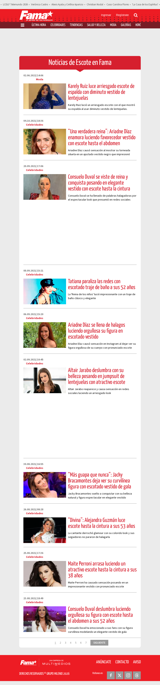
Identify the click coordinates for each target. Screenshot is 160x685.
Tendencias (76, 25)
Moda (113, 25)
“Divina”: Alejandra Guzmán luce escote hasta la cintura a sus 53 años (101, 523)
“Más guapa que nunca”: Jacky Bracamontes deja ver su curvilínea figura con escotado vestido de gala (99, 481)
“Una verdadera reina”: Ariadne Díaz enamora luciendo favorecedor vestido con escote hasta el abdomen (101, 137)
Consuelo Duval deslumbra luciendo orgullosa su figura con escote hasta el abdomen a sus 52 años (100, 615)
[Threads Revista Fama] (137, 675)
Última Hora (39, 25)
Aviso (137, 662)
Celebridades (58, 25)
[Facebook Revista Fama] (111, 675)
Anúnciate (103, 662)
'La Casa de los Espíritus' (145, 4)
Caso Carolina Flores (118, 4)
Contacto (122, 662)
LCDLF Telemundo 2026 (15, 4)
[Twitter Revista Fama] (119, 675)
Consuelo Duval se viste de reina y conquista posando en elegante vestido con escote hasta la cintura (99, 183)
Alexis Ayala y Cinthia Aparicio (67, 4)
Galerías (126, 25)
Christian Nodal (95, 4)
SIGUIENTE (99, 642)
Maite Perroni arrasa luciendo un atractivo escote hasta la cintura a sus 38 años (102, 570)
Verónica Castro (39, 4)
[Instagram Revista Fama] (128, 675)
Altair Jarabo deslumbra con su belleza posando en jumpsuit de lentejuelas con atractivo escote (96, 376)
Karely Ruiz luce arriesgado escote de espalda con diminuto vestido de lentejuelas (101, 92)
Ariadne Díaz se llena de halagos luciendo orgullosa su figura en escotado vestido (96, 331)
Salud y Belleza (96, 25)
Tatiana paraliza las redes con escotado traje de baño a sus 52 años (101, 284)
